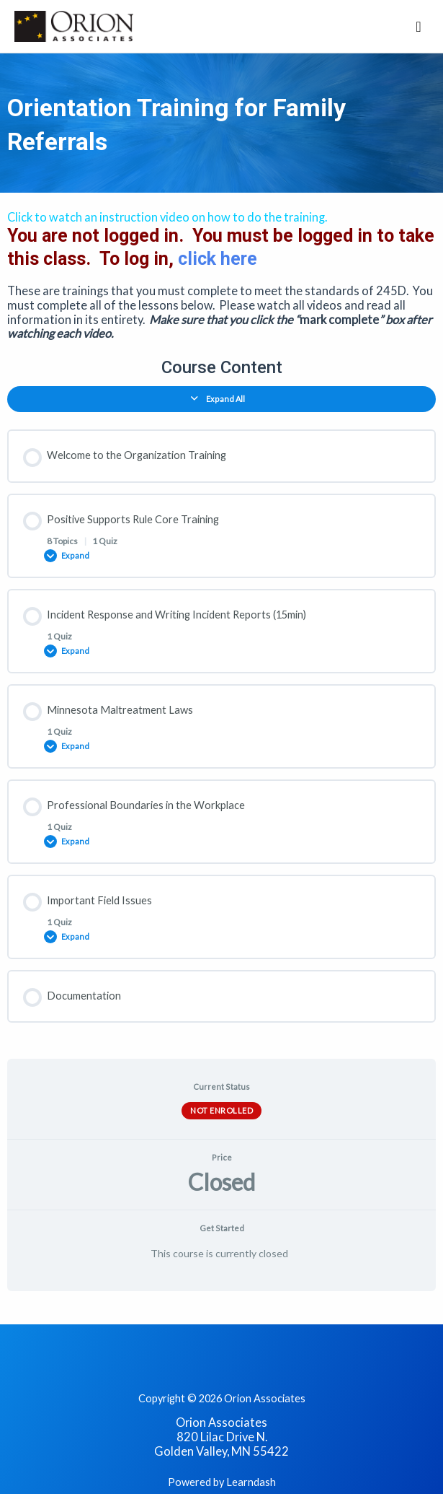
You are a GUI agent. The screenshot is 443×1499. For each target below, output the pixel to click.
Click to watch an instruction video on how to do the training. (167, 217)
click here (217, 258)
